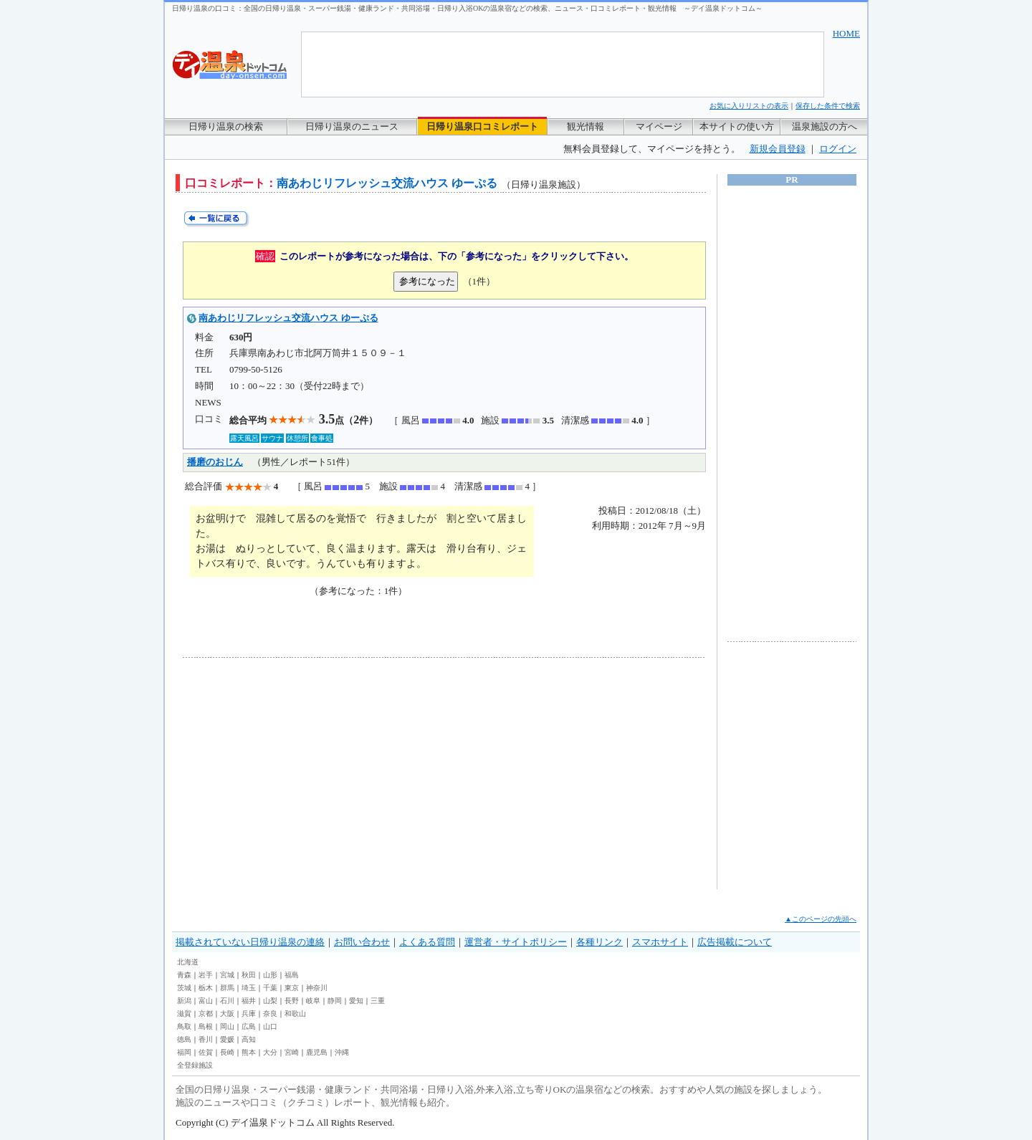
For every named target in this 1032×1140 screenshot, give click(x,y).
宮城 (227, 975)
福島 (292, 975)
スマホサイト (660, 942)
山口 (270, 1026)
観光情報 (585, 126)
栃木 (206, 988)
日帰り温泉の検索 (225, 126)
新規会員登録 (778, 148)
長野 (292, 1001)
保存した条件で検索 (828, 106)
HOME (846, 33)
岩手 (206, 975)
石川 (227, 1001)
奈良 (270, 1013)
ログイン (837, 148)
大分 (270, 1052)
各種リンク (599, 942)
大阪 (227, 1013)
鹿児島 (317, 1052)
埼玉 (249, 988)
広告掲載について (734, 942)
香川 (206, 1039)
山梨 (270, 1001)
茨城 (184, 988)
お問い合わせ (362, 942)
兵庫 (249, 1013)
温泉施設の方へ (824, 126)
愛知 (356, 1001)
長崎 (227, 1052)
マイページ (659, 126)
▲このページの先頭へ (820, 919)
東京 (292, 988)
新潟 (184, 1001)
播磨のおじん (215, 461)
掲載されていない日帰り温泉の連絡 (250, 942)
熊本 (249, 1052)
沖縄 (342, 1052)
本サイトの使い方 (736, 126)
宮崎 (292, 1052)
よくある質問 (427, 942)
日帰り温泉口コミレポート (482, 126)
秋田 (249, 975)
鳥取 (184, 1026)
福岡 (184, 1052)
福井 (249, 1001)
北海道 (188, 962)
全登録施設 (195, 1065)
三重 (378, 1001)
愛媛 (227, 1039)
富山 (206, 1001)
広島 (249, 1026)
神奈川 (317, 988)
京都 (206, 1013)
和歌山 (295, 1013)
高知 (249, 1039)
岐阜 (313, 1001)
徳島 (184, 1039)
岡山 (227, 1026)
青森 (184, 975)
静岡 (335, 1001)
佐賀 (206, 1052)
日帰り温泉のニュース (351, 126)
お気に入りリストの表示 (749, 106)
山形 (270, 975)
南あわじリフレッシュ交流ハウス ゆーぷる (288, 317)
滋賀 (184, 1013)
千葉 (270, 988)
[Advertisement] (315, 773)
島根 (206, 1026)
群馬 (227, 988)
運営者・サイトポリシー (515, 942)
